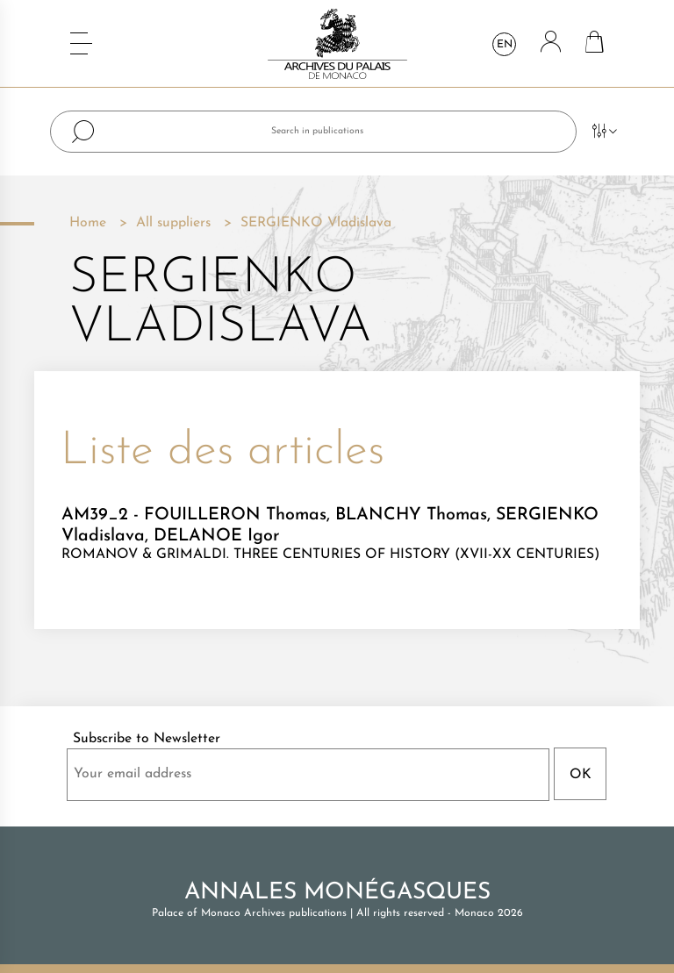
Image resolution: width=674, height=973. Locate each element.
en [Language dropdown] (505, 44)
